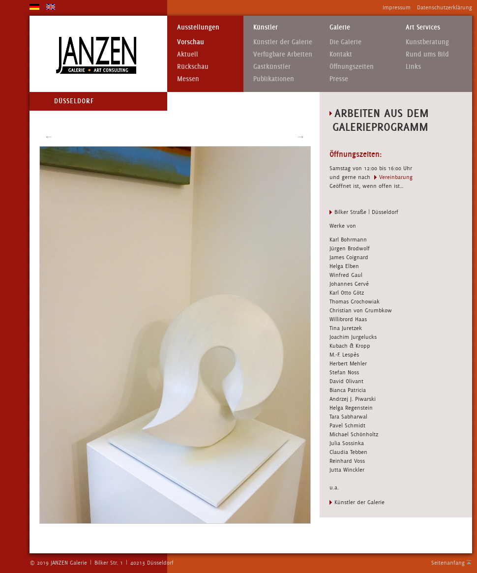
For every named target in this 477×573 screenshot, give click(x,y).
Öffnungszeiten (351, 66)
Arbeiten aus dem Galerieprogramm (379, 120)
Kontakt (340, 54)
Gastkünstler (272, 66)
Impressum (397, 7)
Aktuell (187, 54)
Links (413, 66)
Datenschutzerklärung (444, 7)
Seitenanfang (448, 562)
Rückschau (193, 66)
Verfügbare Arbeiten (282, 54)
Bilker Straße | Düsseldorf (366, 212)
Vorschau (190, 42)
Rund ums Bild (427, 54)
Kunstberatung (427, 42)
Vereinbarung (396, 177)
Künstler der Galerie (282, 42)
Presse (338, 79)
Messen (188, 79)
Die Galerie (345, 42)
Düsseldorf (74, 101)
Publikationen (273, 79)
